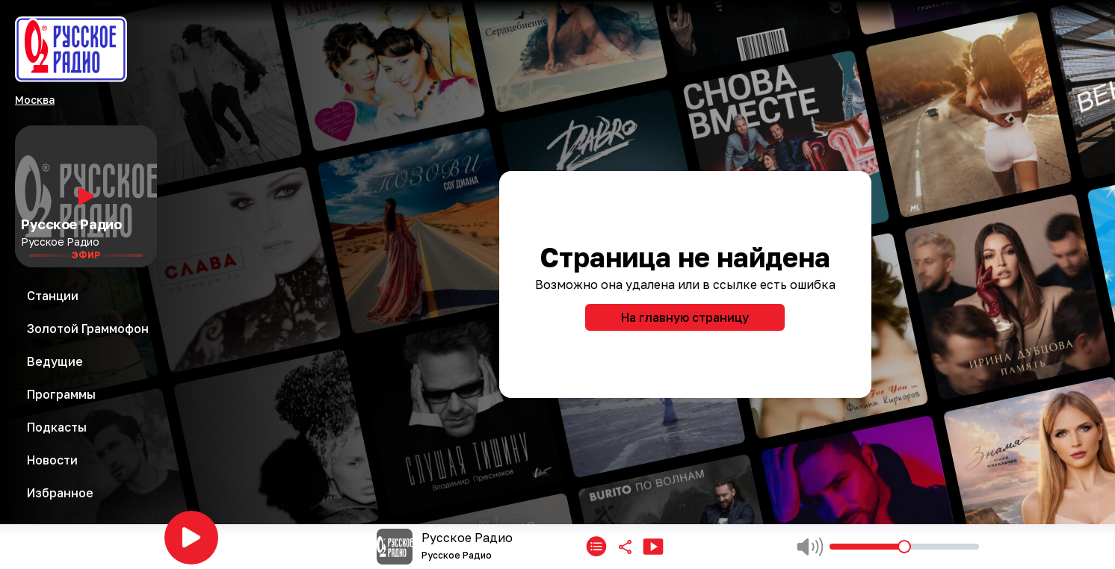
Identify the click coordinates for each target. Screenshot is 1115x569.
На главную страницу (685, 317)
